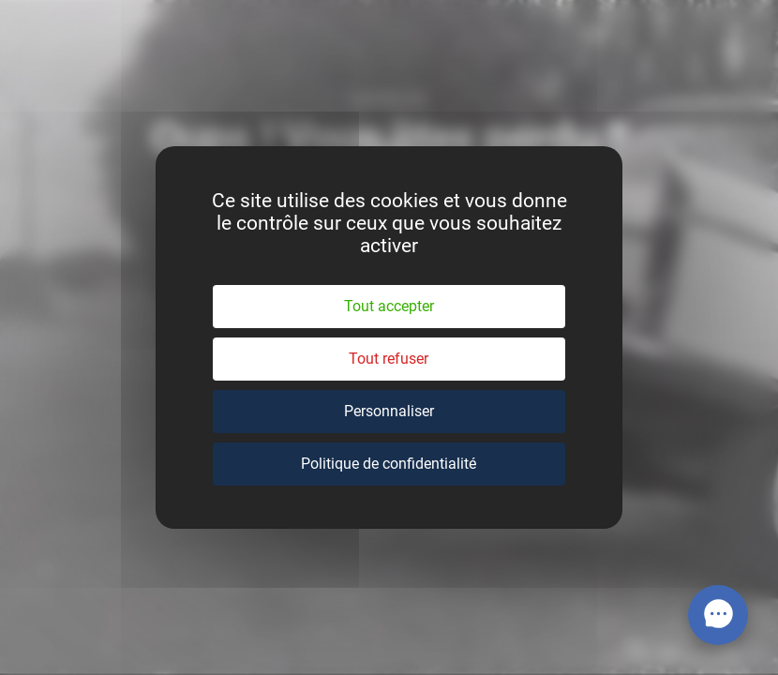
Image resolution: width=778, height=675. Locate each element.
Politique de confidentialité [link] (388, 463)
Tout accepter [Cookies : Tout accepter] (389, 306)
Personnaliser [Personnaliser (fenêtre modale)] (389, 411)
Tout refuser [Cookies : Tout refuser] (388, 359)
